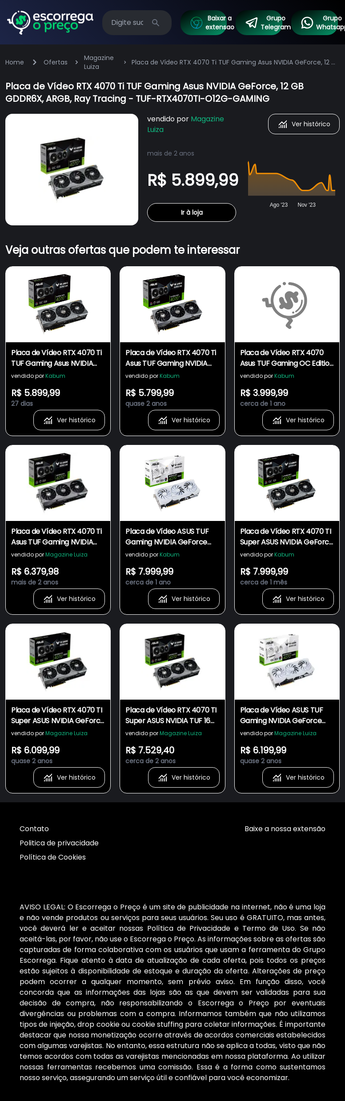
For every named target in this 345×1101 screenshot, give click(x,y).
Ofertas (56, 62)
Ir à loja (192, 212)
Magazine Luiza (99, 62)
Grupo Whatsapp (319, 23)
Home (14, 62)
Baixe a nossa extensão (285, 829)
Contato (34, 829)
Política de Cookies (53, 857)
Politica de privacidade (59, 843)
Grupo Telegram (263, 23)
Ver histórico (303, 124)
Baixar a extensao (208, 23)
